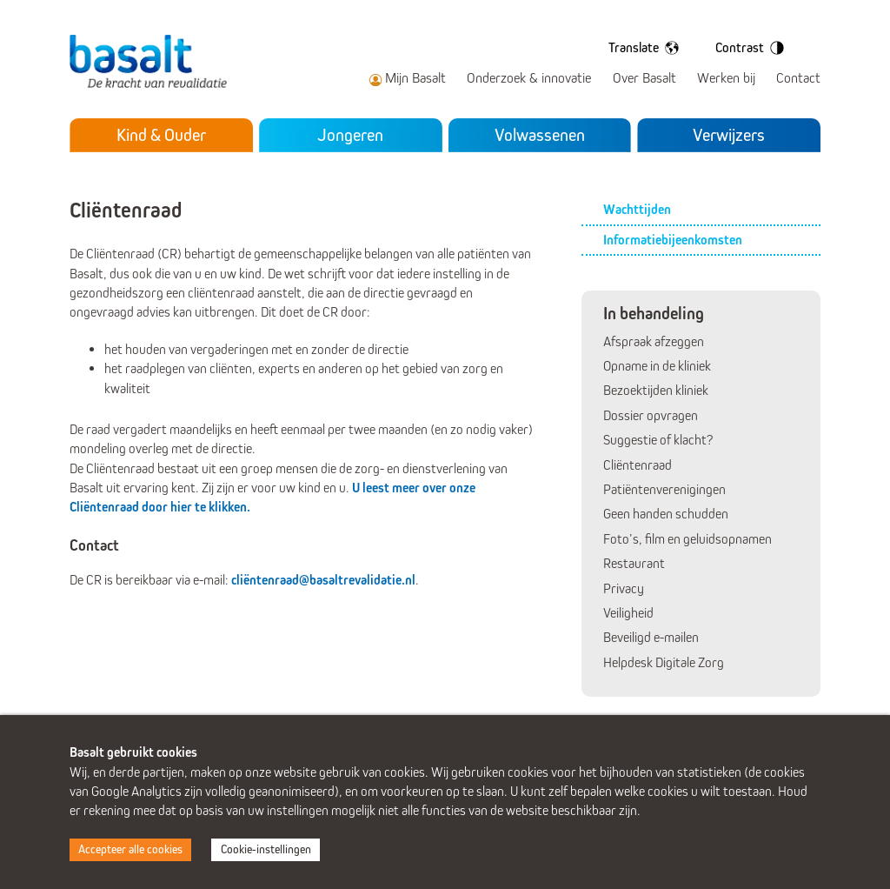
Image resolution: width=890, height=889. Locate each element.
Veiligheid (628, 613)
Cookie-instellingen (266, 849)
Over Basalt (644, 78)
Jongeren (350, 134)
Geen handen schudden (665, 513)
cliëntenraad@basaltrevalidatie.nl (323, 580)
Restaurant (634, 563)
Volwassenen (540, 134)
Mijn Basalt (415, 78)
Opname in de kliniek (657, 366)
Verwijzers (729, 134)
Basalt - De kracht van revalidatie (154, 61)
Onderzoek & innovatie (529, 78)
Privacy (623, 588)
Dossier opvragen (650, 415)
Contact (798, 78)
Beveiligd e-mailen (651, 637)
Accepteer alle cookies (130, 849)
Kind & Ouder (161, 134)
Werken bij (726, 78)
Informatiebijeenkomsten (672, 239)
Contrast (752, 48)
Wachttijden (637, 209)
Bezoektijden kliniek (655, 390)
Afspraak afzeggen (653, 341)
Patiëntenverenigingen (664, 489)
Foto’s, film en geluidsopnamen (687, 539)
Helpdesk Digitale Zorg (663, 662)
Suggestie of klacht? (658, 439)
